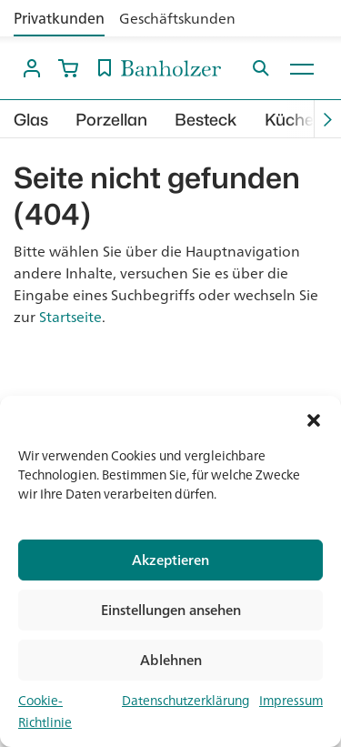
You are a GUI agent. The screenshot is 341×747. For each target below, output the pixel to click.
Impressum (291, 701)
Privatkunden (59, 18)
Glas (31, 119)
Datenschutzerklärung (186, 701)
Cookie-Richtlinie (45, 711)
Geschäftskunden (177, 18)
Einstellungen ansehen (171, 610)
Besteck (206, 119)
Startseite (70, 316)
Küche (289, 119)
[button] (314, 418)
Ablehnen (171, 660)
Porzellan (111, 119)
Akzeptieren (170, 560)
